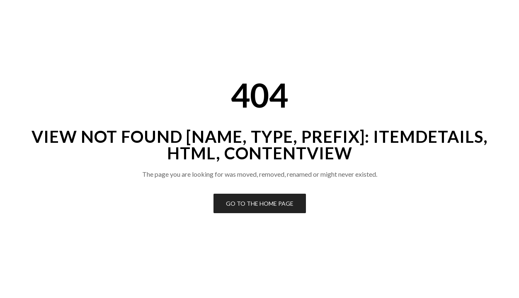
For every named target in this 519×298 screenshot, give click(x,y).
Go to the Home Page (259, 203)
